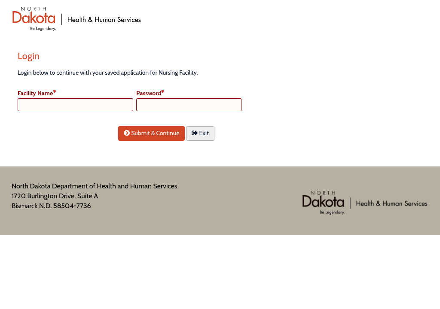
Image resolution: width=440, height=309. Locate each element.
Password (148, 93)
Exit (200, 133)
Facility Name (35, 93)
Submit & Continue (151, 133)
